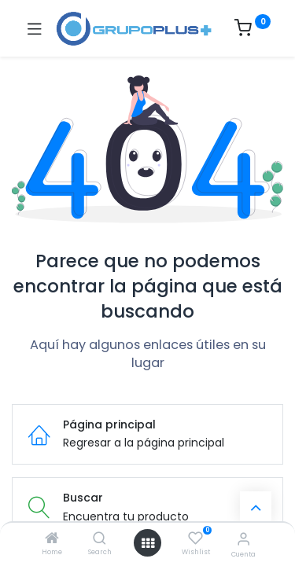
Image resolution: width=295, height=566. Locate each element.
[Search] (99, 539)
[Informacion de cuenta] (243, 538)
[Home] (52, 539)
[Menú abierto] (148, 543)
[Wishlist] (195, 538)
